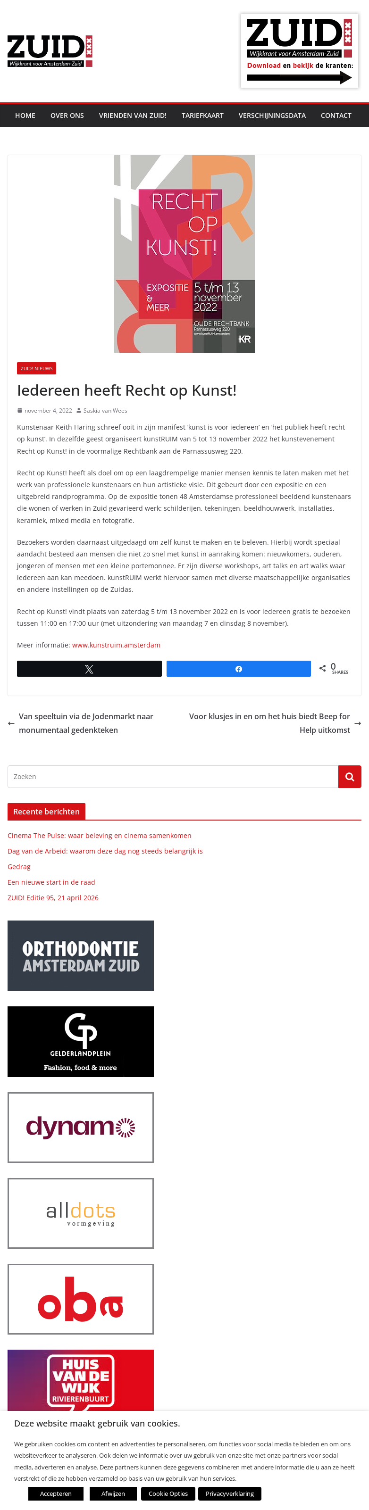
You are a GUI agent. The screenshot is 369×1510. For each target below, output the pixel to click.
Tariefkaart (203, 115)
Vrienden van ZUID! (133, 115)
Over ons (67, 115)
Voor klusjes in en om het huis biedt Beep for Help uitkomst (275, 723)
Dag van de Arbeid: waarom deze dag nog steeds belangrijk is (105, 850)
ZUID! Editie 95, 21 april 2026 (53, 897)
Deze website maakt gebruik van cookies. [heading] (97, 1423)
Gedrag (19, 866)
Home (25, 115)
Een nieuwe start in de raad (51, 882)
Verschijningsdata (272, 115)
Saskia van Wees (105, 411)
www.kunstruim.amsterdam (116, 644)
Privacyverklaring (228, 1493)
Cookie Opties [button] (167, 1493)
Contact (336, 115)
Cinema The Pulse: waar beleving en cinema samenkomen (100, 835)
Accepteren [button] (56, 1493)
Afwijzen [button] (113, 1493)
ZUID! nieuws (36, 368)
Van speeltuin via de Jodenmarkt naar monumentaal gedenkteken (80, 723)
